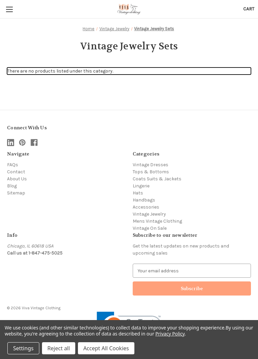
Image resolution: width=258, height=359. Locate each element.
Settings (23, 348)
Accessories (146, 207)
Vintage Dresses (150, 165)
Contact (16, 172)
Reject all (58, 348)
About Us (17, 179)
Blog (12, 186)
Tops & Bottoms (151, 172)
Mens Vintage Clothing (157, 221)
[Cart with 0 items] (249, 9)
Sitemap (16, 193)
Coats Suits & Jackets (157, 179)
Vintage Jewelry (149, 214)
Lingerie (141, 186)
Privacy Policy (169, 333)
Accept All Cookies (106, 348)
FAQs (12, 165)
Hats (138, 193)
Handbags (144, 200)
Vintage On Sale (150, 228)
